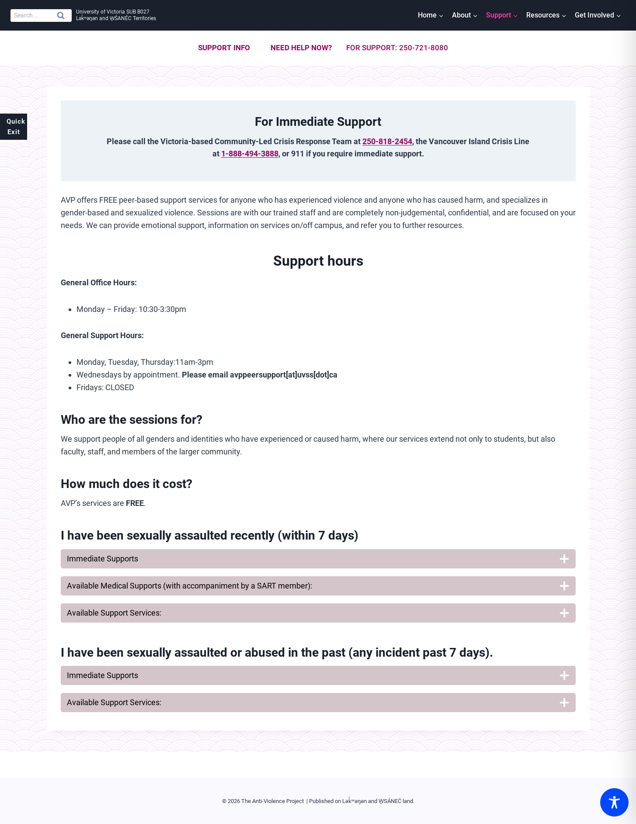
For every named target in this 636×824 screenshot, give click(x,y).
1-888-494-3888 (249, 153)
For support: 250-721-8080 (397, 47)
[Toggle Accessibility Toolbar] (614, 802)
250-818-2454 (387, 141)
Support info (224, 47)
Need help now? (301, 47)
